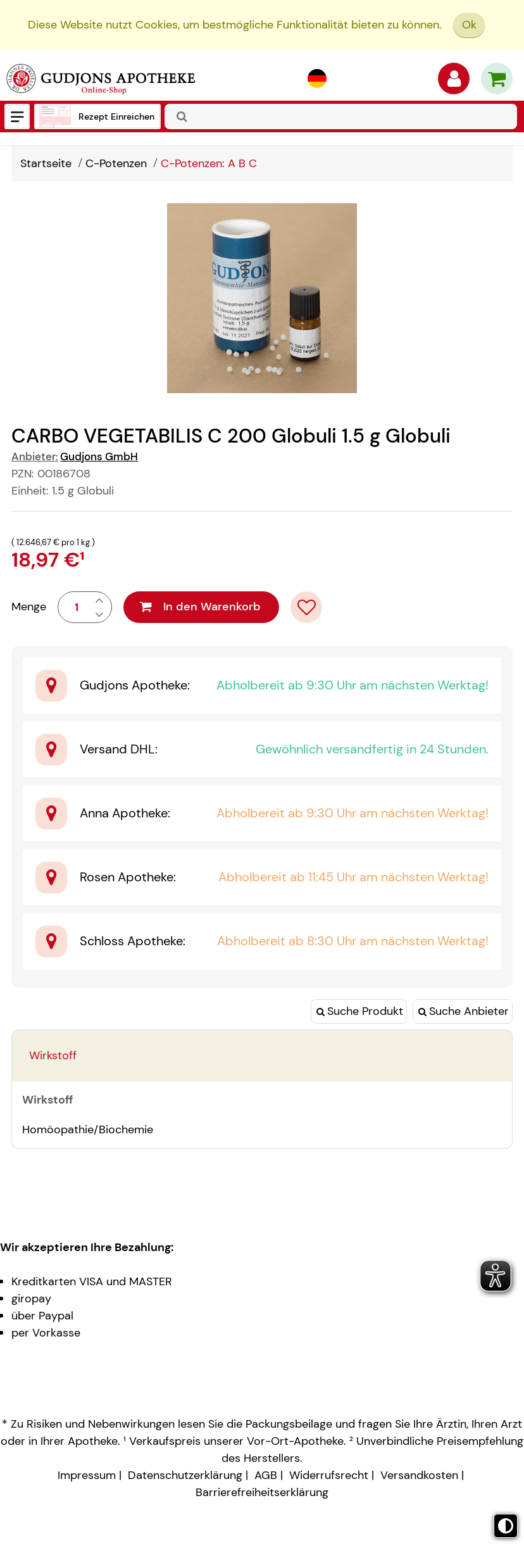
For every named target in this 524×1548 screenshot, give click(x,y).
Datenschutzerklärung (185, 1475)
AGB (265, 1475)
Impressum (87, 1475)
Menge (28, 606)
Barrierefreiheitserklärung (262, 1492)
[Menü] (17, 116)
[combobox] (341, 116)
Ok (469, 24)
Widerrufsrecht (328, 1475)
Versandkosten (419, 1475)
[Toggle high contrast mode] (506, 1526)
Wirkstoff (53, 1055)
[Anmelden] (454, 81)
